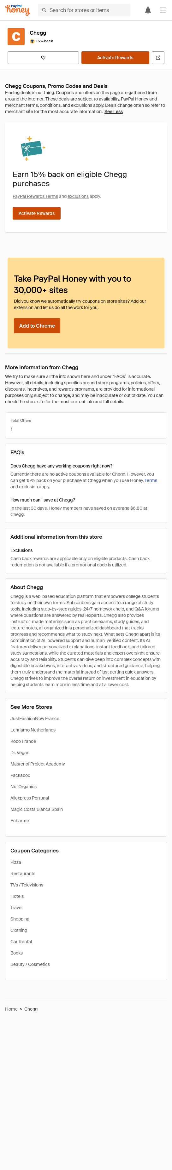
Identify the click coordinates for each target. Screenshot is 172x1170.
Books (16, 953)
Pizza (15, 862)
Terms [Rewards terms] (151, 480)
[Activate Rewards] (115, 57)
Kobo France (23, 741)
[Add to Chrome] (37, 325)
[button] (163, 10)
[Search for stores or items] (84, 10)
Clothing (18, 930)
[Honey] (17, 10)
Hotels (17, 896)
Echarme (19, 820)
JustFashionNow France (34, 718)
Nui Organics (23, 786)
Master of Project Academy (37, 764)
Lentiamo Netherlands (33, 730)
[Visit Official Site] (158, 57)
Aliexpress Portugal (29, 798)
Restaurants (22, 873)
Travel (16, 907)
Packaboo (20, 775)
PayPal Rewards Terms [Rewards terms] (35, 196)
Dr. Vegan (19, 752)
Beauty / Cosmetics (30, 964)
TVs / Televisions (26, 885)
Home (11, 1009)
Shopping (19, 919)
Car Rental (21, 941)
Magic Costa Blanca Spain (36, 809)
